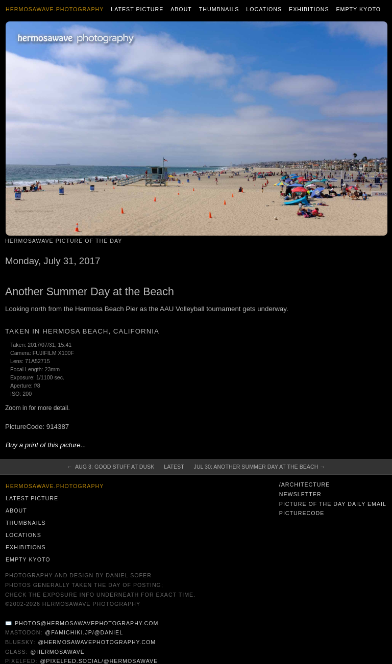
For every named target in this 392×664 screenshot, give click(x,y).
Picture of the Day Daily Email (332, 504)
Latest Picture (137, 9)
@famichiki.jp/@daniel (84, 632)
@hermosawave (57, 652)
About (181, 9)
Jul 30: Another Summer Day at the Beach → (259, 467)
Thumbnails (219, 9)
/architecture (304, 484)
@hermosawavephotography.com (97, 642)
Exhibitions (309, 9)
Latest (174, 467)
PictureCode (302, 513)
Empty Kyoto (358, 9)
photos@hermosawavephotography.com (86, 623)
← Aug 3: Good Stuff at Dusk (110, 467)
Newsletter (300, 494)
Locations (264, 9)
